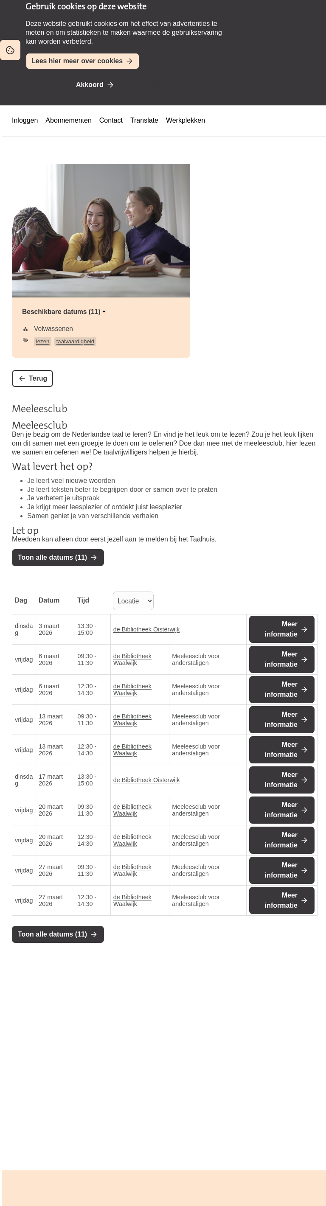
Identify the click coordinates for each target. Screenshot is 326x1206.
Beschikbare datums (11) (64, 311)
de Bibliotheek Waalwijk (132, 659)
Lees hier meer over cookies (77, 61)
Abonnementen (68, 120)
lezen (43, 341)
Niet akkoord (151, 84)
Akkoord (90, 84)
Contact (111, 120)
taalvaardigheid (75, 341)
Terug (38, 378)
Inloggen (25, 120)
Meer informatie (281, 629)
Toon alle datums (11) (52, 557)
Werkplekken (185, 120)
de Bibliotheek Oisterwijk (146, 629)
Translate (144, 120)
